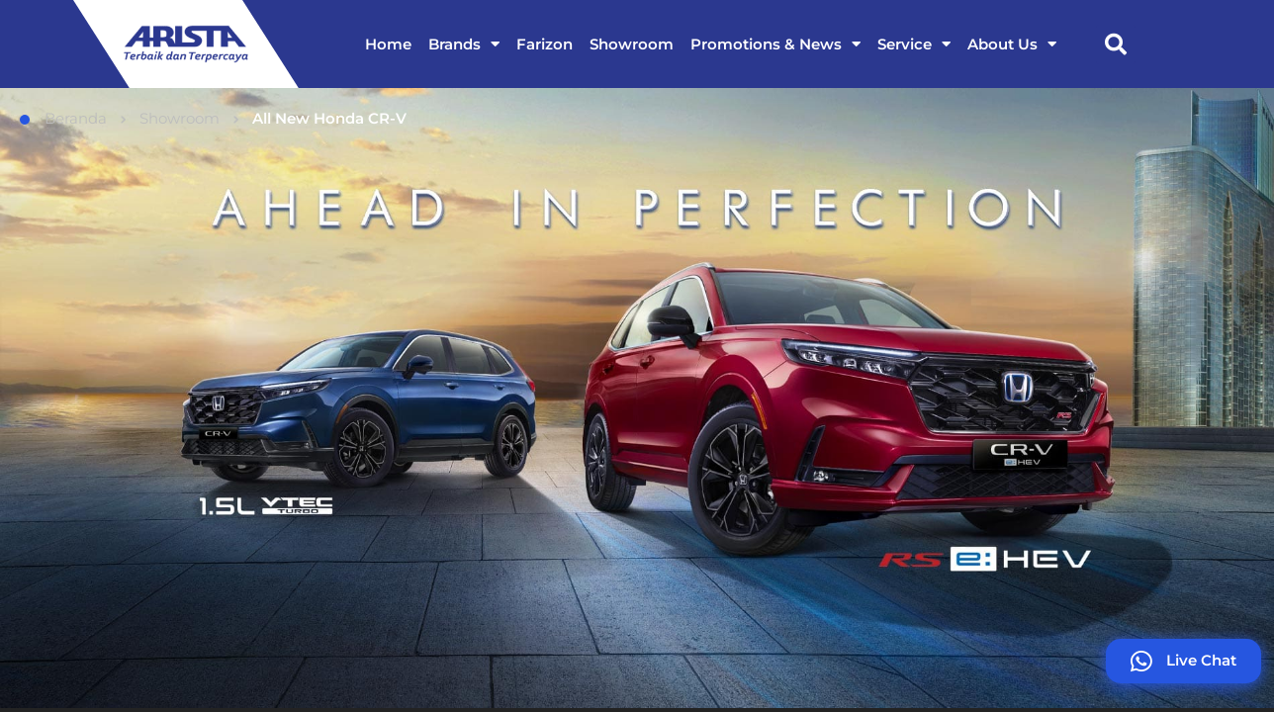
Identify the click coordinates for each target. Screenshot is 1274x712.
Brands (464, 44)
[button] (1116, 44)
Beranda (63, 118)
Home (388, 44)
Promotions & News (775, 44)
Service (914, 44)
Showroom (632, 44)
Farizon (544, 44)
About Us (1011, 44)
